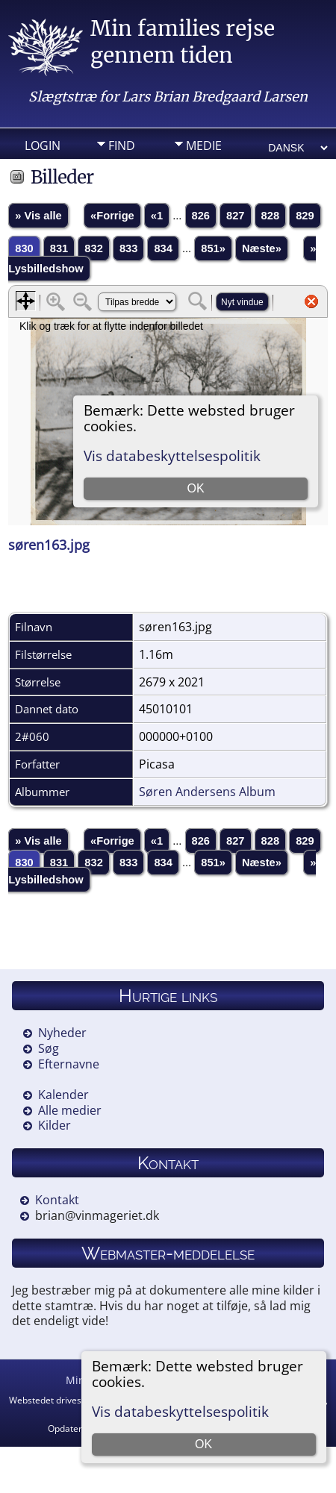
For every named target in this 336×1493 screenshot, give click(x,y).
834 (163, 248)
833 (128, 248)
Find (121, 145)
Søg (48, 1048)
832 (93, 248)
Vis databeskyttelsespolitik (180, 1411)
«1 (157, 216)
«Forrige (112, 216)
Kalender (63, 1094)
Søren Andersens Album (207, 791)
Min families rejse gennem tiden (182, 42)
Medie (204, 145)
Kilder (54, 1125)
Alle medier (70, 1110)
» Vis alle (38, 216)
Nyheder (62, 1032)
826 (201, 216)
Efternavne (68, 1064)
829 (305, 216)
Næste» (261, 248)
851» (213, 248)
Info (121, 168)
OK (203, 1444)
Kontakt (57, 1200)
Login (42, 145)
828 (270, 216)
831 (59, 248)
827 (235, 216)
